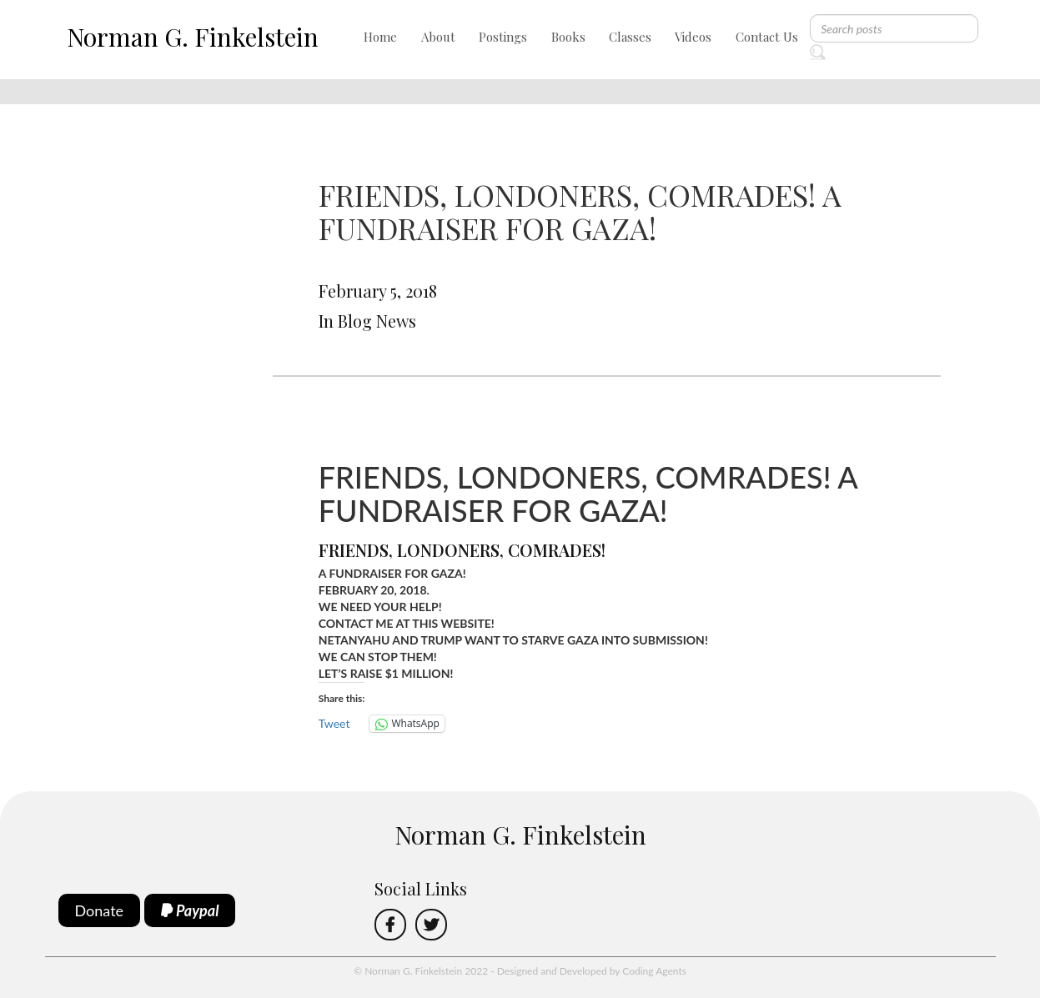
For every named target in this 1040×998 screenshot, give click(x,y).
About (438, 36)
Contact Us (767, 36)
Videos (693, 36)
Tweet (334, 723)
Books (568, 36)
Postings (503, 36)
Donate (99, 910)
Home (380, 36)
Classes (630, 36)
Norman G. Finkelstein (193, 36)
